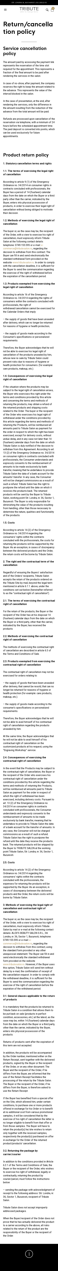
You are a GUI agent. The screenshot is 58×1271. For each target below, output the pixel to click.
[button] (6, 9)
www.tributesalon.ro (23, 262)
